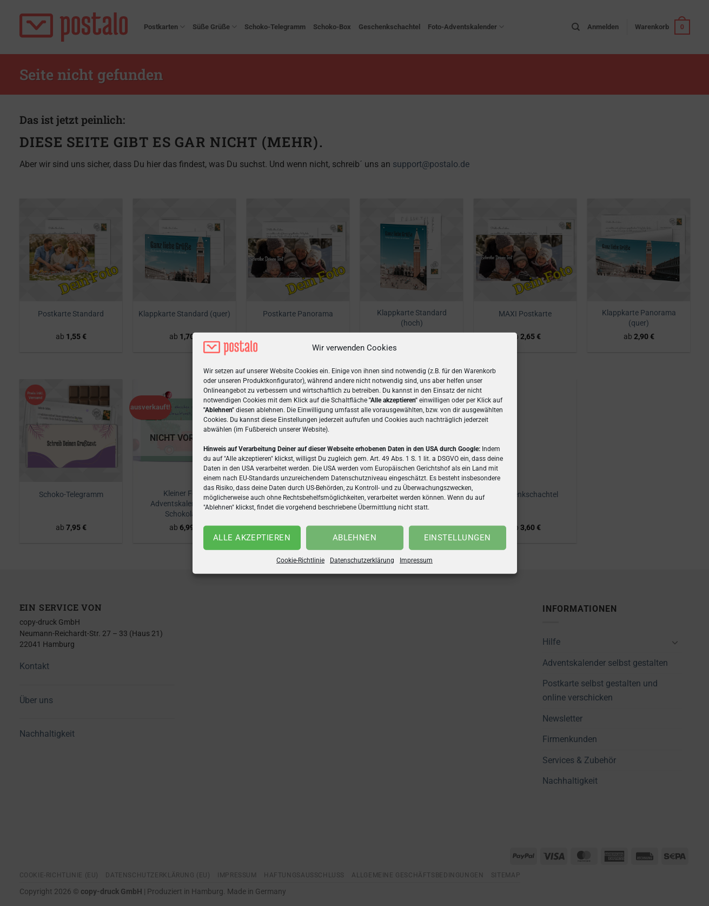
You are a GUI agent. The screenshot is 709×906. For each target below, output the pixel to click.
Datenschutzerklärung (362, 560)
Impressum (416, 560)
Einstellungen (457, 538)
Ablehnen (355, 538)
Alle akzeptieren (251, 538)
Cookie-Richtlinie (300, 560)
